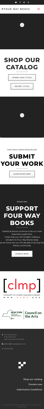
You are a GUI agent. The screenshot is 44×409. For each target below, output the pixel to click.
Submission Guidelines (29, 389)
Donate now (35, 384)
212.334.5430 (8, 349)
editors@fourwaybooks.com (15, 344)
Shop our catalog (32, 379)
